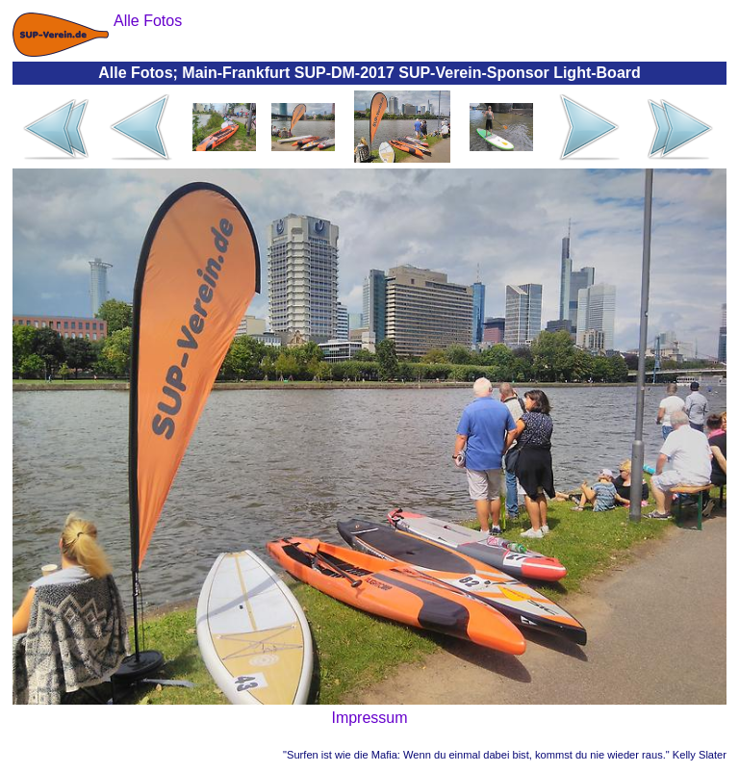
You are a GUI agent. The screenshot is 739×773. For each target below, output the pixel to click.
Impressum (369, 717)
